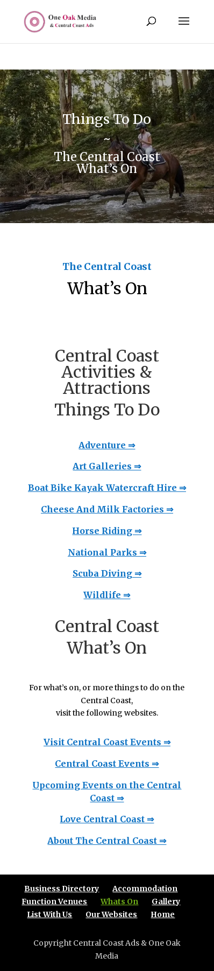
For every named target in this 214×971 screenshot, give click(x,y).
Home (163, 914)
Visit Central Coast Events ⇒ (107, 742)
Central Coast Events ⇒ (107, 763)
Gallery (166, 901)
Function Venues (54, 901)
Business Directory (61, 888)
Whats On (119, 901)
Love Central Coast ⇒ (107, 819)
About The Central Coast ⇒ (106, 840)
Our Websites (111, 914)
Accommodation (144, 888)
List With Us (49, 914)
